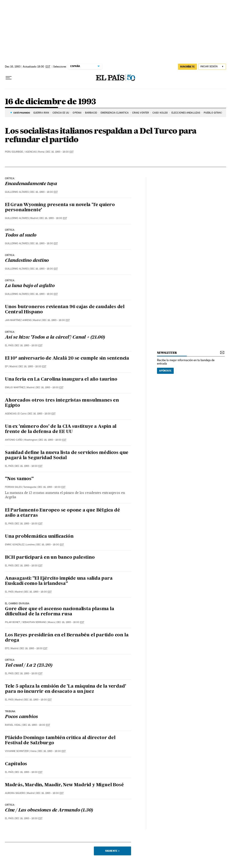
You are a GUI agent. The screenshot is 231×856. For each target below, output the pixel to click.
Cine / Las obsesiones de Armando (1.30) (49, 810)
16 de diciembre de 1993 (50, 102)
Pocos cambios (21, 717)
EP (6, 366)
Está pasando (22, 112)
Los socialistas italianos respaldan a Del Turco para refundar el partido (100, 135)
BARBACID (91, 112)
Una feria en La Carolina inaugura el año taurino (61, 379)
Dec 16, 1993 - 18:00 (60, 151)
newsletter (167, 352)
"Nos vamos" (19, 479)
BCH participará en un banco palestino (50, 557)
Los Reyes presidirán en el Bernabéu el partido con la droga (66, 638)
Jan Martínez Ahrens (18, 320)
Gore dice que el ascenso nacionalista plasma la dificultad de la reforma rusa (59, 611)
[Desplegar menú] (8, 77)
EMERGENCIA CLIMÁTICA (115, 112)
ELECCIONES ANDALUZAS (185, 112)
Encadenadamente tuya (31, 184)
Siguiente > (112, 850)
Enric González (14, 544)
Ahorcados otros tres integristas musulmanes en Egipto (62, 403)
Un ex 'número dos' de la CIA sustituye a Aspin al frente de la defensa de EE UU (60, 429)
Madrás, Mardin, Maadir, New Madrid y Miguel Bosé (64, 785)
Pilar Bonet (12, 622)
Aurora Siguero (15, 793)
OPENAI (77, 112)
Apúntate (165, 370)
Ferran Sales (13, 487)
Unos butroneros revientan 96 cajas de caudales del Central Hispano (65, 309)
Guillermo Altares (17, 192)
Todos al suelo (20, 235)
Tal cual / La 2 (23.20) (28, 665)
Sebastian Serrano (34, 622)
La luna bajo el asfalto (29, 286)
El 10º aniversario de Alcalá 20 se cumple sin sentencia (67, 358)
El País (9, 345)
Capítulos (16, 764)
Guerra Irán (41, 112)
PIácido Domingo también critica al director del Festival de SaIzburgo (60, 740)
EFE (7, 648)
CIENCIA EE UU (61, 112)
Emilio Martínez (15, 387)
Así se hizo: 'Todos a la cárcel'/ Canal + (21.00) (55, 337)
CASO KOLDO (160, 112)
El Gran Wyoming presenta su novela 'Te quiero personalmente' (60, 207)
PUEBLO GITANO (213, 112)
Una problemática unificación (39, 536)
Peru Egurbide (14, 151)
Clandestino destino (27, 260)
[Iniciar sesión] (212, 67)
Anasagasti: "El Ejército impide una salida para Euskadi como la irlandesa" (59, 581)
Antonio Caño (14, 439)
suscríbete (187, 66)
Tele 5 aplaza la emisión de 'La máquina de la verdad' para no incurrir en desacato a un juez (65, 689)
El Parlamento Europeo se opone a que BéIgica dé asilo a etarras (62, 513)
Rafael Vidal (13, 724)
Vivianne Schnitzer (17, 751)
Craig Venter (140, 112)
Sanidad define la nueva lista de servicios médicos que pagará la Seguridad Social (66, 455)
